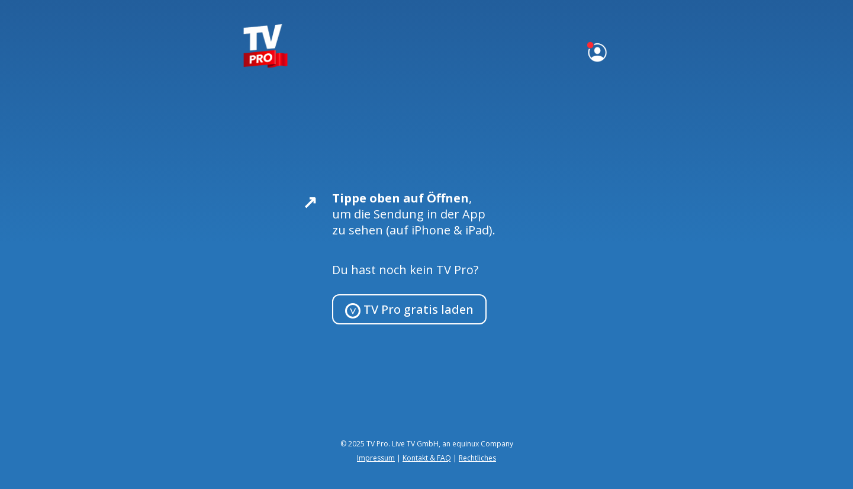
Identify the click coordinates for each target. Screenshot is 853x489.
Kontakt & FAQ (427, 458)
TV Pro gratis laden (409, 310)
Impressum (376, 458)
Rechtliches (477, 458)
